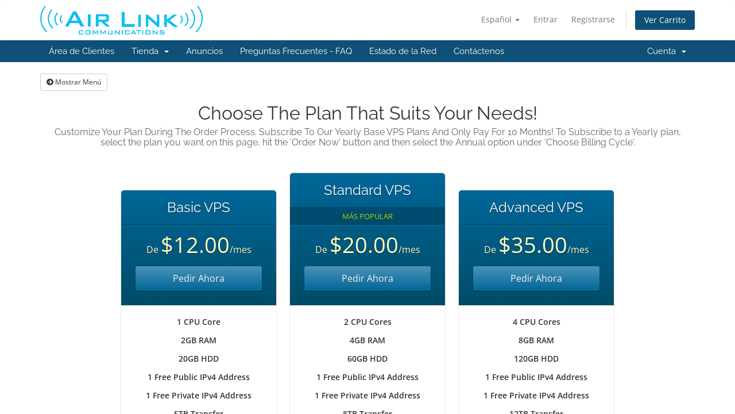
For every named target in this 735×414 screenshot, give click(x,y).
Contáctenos (479, 51)
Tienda (150, 51)
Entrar (545, 19)
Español (500, 19)
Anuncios (204, 51)
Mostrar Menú (74, 82)
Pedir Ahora (199, 278)
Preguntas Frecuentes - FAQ (296, 51)
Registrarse (593, 19)
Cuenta (666, 51)
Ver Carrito (665, 19)
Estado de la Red (402, 51)
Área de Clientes (81, 51)
